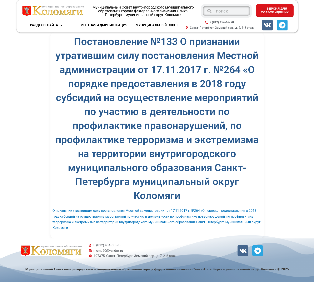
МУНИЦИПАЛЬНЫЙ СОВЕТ (157, 25)
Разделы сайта (46, 25)
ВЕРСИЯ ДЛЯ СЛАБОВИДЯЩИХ (275, 10)
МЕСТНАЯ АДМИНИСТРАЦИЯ (103, 25)
